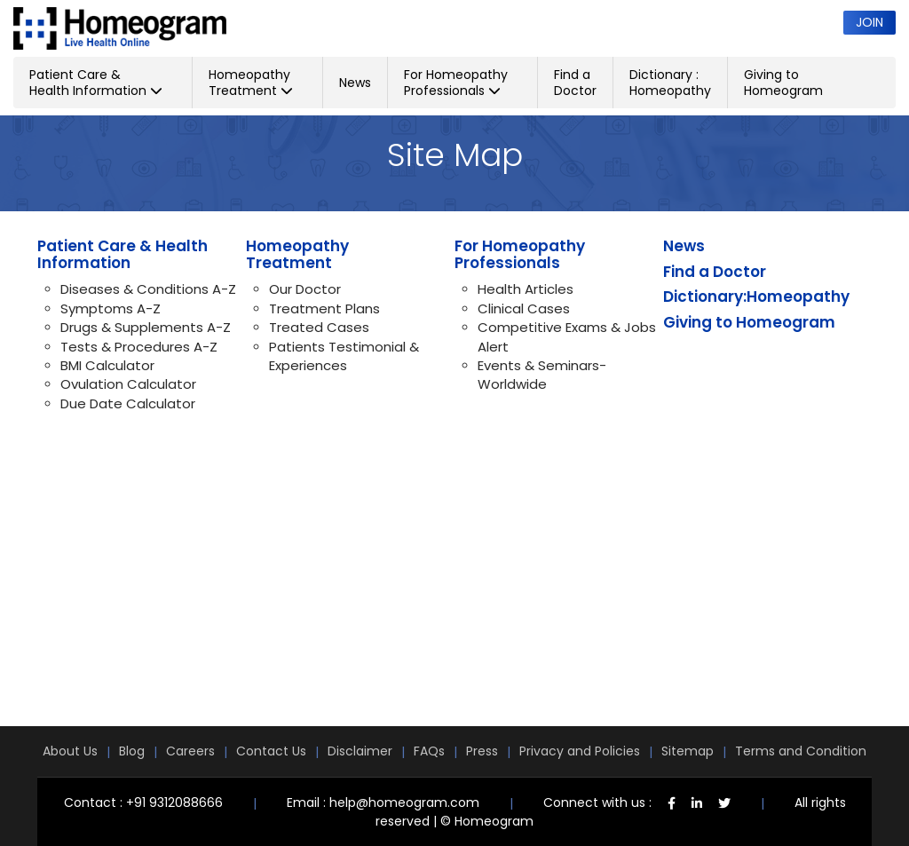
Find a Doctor (575, 82)
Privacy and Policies (579, 751)
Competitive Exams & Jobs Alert (567, 336)
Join (869, 22)
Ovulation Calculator (128, 384)
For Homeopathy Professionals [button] (456, 82)
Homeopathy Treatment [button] (251, 82)
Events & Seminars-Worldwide (542, 374)
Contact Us (271, 751)
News (355, 82)
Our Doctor (305, 289)
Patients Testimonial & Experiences (344, 356)
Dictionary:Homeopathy (756, 296)
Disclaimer (360, 751)
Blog (132, 751)
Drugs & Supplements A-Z (145, 327)
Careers (190, 751)
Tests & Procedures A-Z (138, 346)
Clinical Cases (524, 308)
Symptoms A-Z (110, 308)
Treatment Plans (324, 308)
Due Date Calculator (127, 403)
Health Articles (525, 289)
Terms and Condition (800, 751)
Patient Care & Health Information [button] (95, 82)
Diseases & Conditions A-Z (148, 289)
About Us (70, 751)
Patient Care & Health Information (122, 254)
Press (482, 751)
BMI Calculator (107, 365)
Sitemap (687, 751)
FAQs (429, 751)
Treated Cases (319, 327)
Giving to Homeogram (783, 82)
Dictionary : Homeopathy (670, 82)
